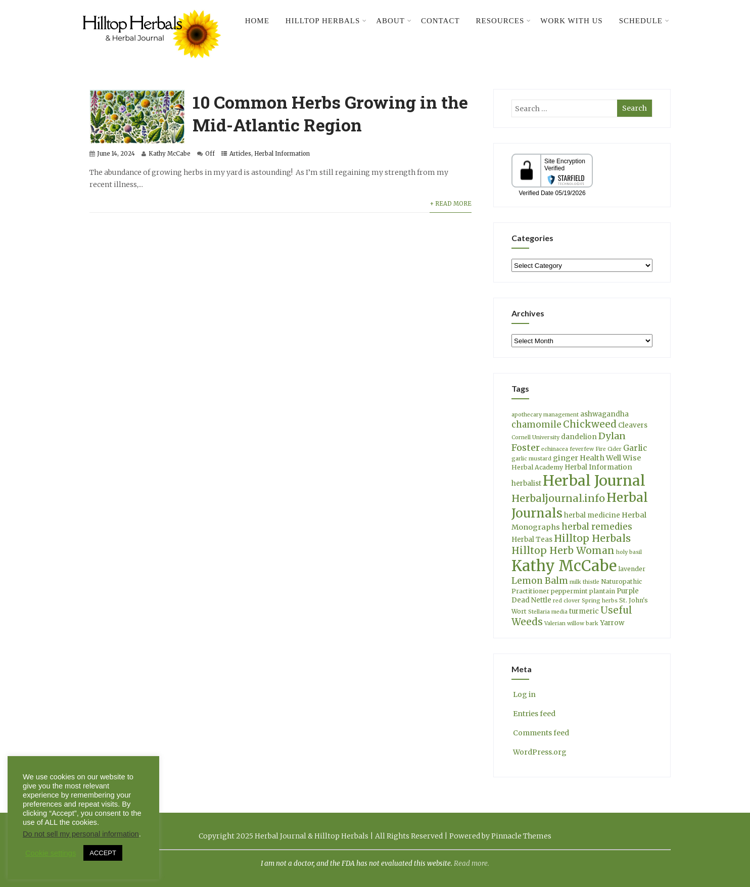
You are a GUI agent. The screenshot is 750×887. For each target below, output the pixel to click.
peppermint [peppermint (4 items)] (569, 591)
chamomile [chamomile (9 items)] (536, 424)
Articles (240, 153)
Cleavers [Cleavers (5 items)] (632, 425)
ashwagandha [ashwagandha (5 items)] (604, 414)
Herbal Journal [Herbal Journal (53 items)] (594, 481)
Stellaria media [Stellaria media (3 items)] (548, 612)
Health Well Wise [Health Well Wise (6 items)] (610, 457)
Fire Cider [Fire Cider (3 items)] (608, 449)
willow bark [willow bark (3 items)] (582, 623)
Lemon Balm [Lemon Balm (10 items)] (539, 580)
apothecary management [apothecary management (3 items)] (545, 414)
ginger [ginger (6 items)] (565, 457)
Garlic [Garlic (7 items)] (635, 448)
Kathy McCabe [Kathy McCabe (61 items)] (564, 565)
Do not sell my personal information (81, 834)
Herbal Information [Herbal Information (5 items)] (598, 467)
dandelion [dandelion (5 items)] (579, 437)
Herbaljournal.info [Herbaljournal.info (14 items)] (558, 498)
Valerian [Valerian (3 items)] (555, 623)
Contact (440, 21)
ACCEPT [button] (102, 853)
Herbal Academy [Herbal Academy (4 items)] (537, 467)
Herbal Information (282, 153)
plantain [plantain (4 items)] (602, 591)
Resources (504, 21)
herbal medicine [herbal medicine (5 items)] (592, 515)
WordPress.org (539, 752)
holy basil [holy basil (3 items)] (629, 552)
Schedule (644, 21)
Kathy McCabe (170, 153)
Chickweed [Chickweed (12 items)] (590, 424)
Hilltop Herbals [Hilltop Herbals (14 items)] (592, 538)
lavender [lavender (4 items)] (631, 569)
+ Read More (451, 203)
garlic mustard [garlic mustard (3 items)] (531, 458)
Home (257, 21)
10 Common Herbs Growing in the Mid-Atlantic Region (330, 113)
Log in (523, 694)
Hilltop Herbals (326, 21)
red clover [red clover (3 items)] (566, 600)
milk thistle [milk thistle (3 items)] (584, 582)
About (394, 21)
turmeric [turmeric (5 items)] (584, 611)
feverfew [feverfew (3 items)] (582, 449)
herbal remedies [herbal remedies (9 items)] (596, 526)
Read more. (471, 863)
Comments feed (540, 732)
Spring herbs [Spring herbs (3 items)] (600, 600)
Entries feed (533, 713)
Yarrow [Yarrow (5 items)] (612, 623)
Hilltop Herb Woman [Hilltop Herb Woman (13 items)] (563, 550)
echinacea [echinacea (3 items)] (554, 449)
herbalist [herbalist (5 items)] (526, 483)
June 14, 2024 (116, 153)
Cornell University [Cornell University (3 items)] (535, 437)
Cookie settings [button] (50, 853)
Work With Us (571, 21)
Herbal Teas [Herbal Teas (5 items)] (531, 539)
